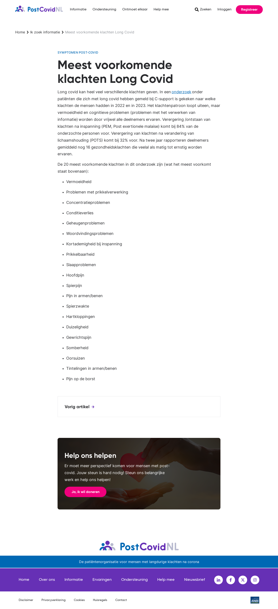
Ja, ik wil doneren (85, 492)
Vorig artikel (77, 406)
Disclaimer (26, 600)
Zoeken (205, 9)
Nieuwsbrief (194, 580)
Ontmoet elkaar (134, 9)
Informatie (78, 9)
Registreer (249, 9)
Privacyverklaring (53, 600)
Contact (121, 600)
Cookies (79, 600)
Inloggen (224, 9)
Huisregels (100, 600)
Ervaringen (102, 580)
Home (20, 32)
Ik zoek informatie (45, 32)
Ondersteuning (104, 9)
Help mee (161, 9)
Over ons (47, 580)
